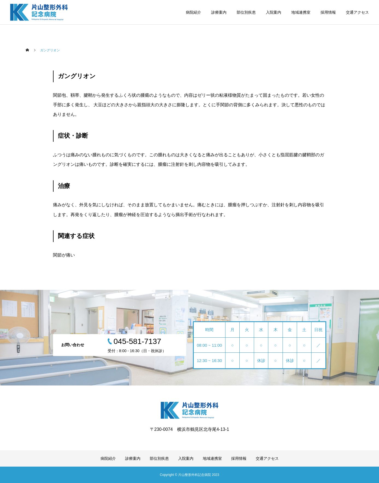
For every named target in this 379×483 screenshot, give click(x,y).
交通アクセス (357, 12)
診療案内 (219, 12)
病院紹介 (193, 12)
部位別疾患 (246, 12)
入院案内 (273, 12)
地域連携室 (300, 12)
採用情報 (328, 12)
